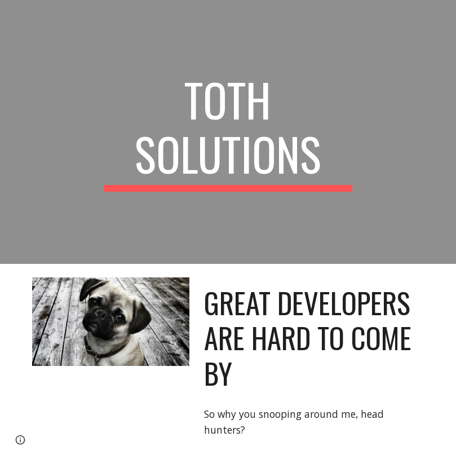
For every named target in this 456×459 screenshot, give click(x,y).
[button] (20, 440)
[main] (228, 132)
